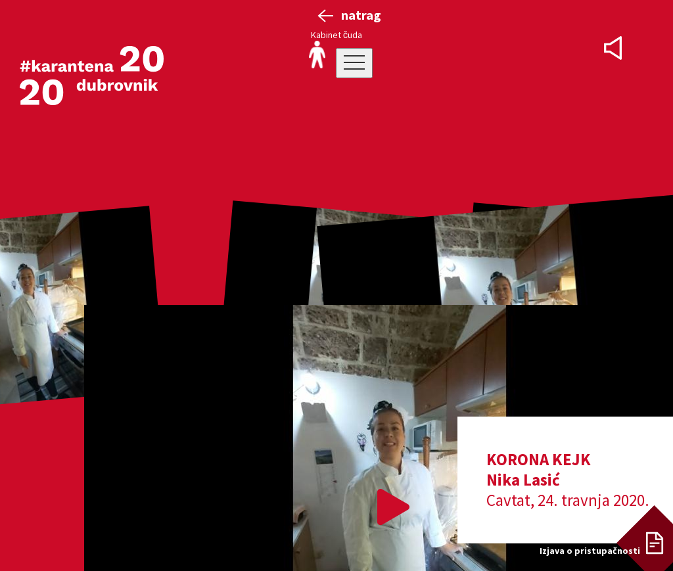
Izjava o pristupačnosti (590, 551)
